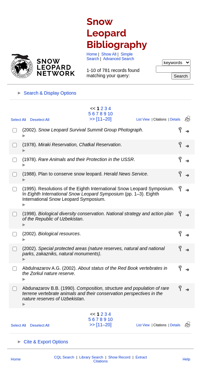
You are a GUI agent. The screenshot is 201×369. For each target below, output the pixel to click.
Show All (109, 54)
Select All (18, 120)
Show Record (119, 357)
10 (110, 113)
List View (143, 119)
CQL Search (64, 357)
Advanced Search (118, 59)
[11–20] (104, 119)
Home (92, 54)
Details (175, 119)
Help (186, 359)
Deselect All (39, 120)
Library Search (91, 357)
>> (92, 119)
